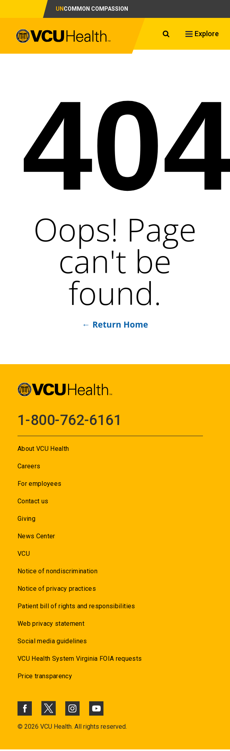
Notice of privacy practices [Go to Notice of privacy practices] (57, 588)
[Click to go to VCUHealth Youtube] (96, 708)
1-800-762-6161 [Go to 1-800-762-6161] (70, 420)
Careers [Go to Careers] (29, 466)
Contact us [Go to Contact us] (33, 501)
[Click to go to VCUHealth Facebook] (25, 708)
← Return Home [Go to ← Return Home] (115, 324)
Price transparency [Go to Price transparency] (45, 676)
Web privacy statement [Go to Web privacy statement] (51, 623)
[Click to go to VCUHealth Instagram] (72, 708)
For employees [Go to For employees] (39, 483)
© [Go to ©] (20, 726)
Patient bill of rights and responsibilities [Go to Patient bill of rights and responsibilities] (76, 606)
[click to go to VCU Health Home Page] (63, 37)
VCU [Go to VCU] (24, 553)
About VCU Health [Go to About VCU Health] (43, 448)
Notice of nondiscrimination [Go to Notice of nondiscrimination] (57, 571)
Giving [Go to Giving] (26, 518)
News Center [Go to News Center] (36, 536)
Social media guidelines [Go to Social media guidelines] (52, 641)
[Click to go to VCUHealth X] (48, 708)
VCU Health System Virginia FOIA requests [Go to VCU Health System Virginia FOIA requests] (80, 658)
